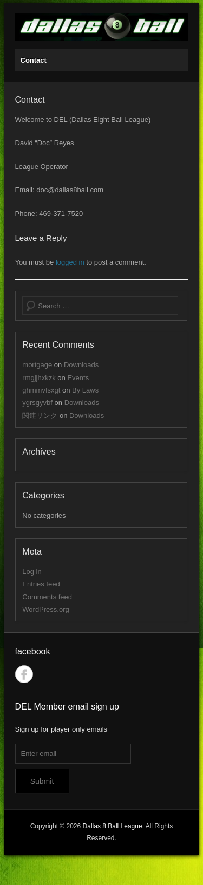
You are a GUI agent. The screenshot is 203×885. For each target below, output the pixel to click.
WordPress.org (45, 609)
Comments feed (47, 597)
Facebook (24, 674)
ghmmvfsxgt (41, 390)
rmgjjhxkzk (38, 378)
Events (78, 378)
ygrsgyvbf (37, 402)
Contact (34, 60)
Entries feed (41, 584)
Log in (31, 572)
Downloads (81, 365)
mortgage (37, 365)
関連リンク (39, 415)
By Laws (85, 390)
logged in (70, 262)
